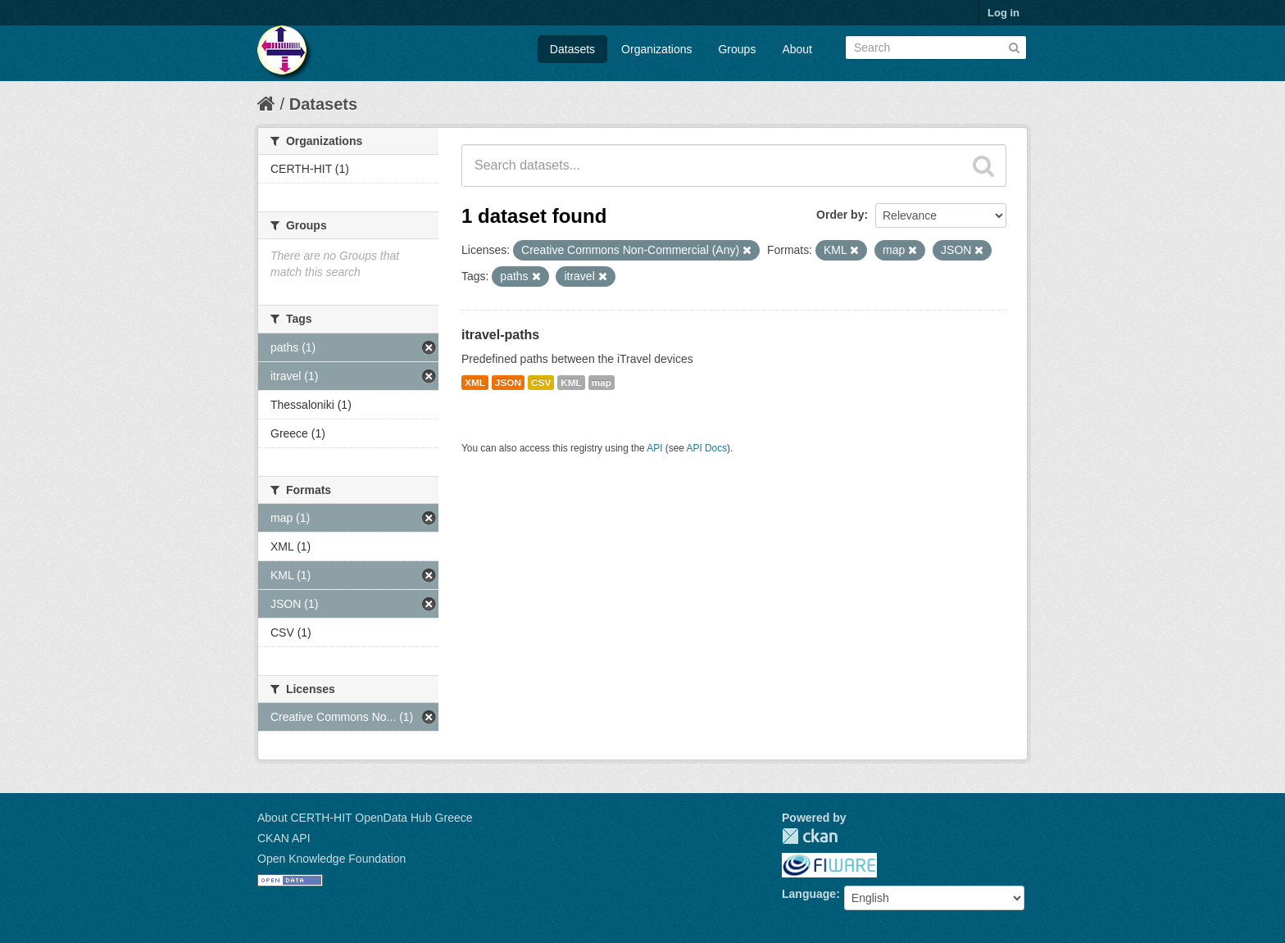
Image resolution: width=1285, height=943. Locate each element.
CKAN (810, 836)
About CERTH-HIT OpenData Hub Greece (365, 817)
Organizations (656, 49)
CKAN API (284, 838)
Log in (1003, 13)
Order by (840, 214)
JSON (508, 382)
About (797, 49)
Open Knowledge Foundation (331, 858)
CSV (541, 382)
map (601, 382)
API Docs (707, 448)
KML (571, 382)
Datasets (572, 49)
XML (475, 382)
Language (809, 893)
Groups (737, 49)
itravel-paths (500, 335)
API (654, 448)
